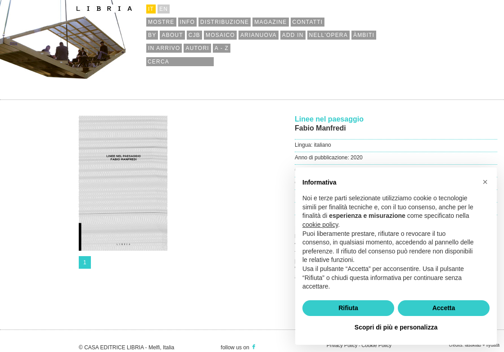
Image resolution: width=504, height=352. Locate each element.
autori (197, 48)
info (187, 22)
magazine (270, 22)
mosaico (220, 35)
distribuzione (224, 22)
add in (293, 35)
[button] (485, 182)
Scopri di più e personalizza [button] (396, 327)
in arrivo (164, 48)
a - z (222, 48)
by (152, 35)
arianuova (258, 35)
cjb (194, 35)
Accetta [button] (443, 307)
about (172, 35)
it (151, 9)
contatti (307, 22)
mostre (161, 22)
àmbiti (363, 35)
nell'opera (328, 35)
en (163, 9)
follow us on (239, 347)
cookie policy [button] (320, 224)
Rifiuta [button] (348, 307)
